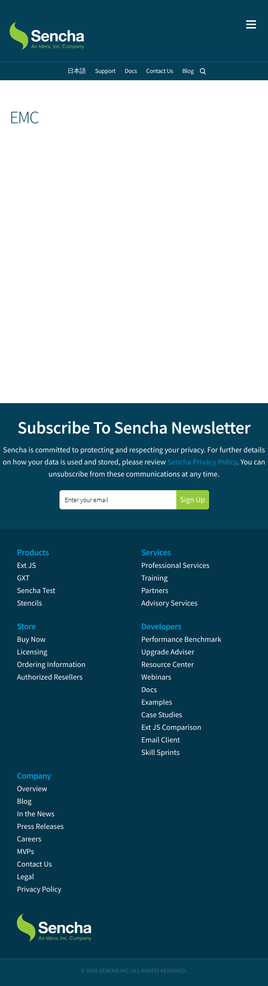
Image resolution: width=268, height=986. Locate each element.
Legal (25, 877)
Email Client (160, 740)
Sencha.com (59, 31)
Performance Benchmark (181, 639)
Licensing (32, 652)
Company (34, 775)
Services (156, 552)
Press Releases (40, 826)
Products (33, 552)
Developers (161, 626)
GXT (23, 578)
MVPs (25, 851)
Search (202, 71)
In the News (36, 814)
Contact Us (34, 864)
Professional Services (175, 565)
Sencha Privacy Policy (202, 462)
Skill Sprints (160, 752)
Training (154, 578)
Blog (24, 801)
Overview (32, 789)
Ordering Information (51, 664)
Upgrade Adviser (168, 652)
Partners (155, 590)
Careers (29, 839)
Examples (156, 702)
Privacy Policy (39, 889)
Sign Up (192, 500)
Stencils (29, 603)
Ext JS (26, 565)
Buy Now (31, 639)
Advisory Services (169, 603)
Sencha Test (36, 590)
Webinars (156, 677)
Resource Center (167, 664)
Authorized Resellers (50, 677)
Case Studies (162, 715)
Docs (149, 690)
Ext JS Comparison (171, 727)
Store (26, 626)
